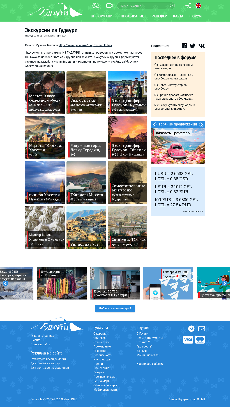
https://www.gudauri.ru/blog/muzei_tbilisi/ (85, 45)
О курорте (100, 333)
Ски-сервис (101, 368)
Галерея (98, 372)
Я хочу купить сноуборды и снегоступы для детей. (175, 106)
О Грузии (142, 333)
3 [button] (185, 162)
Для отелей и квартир (45, 363)
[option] (178, 146)
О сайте (35, 340)
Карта (178, 16)
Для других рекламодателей (50, 367)
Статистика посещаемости (48, 359)
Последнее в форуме (175, 57)
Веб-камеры (101, 381)
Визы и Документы (150, 338)
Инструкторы (102, 359)
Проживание (102, 346)
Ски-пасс (99, 338)
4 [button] (187, 162)
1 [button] (179, 162)
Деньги (142, 351)
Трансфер (99, 351)
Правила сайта (40, 344)
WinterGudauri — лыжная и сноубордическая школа (174, 76)
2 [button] (182, 162)
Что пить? (143, 342)
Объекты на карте (105, 385)
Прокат (98, 363)
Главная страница (42, 335)
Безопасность (102, 355)
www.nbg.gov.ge (189, 211)
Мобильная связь (148, 355)
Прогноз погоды (104, 376)
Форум (195, 16)
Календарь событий (150, 363)
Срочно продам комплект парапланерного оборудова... (174, 96)
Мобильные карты (105, 389)
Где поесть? (145, 346)
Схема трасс (101, 342)
